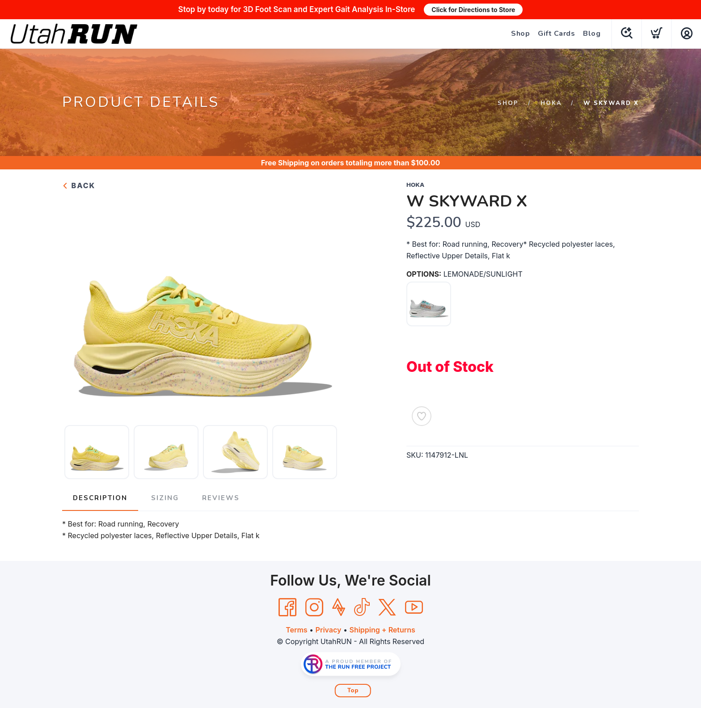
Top (353, 691)
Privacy (329, 629)
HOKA (551, 103)
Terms (296, 629)
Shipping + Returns (382, 629)
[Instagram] (314, 607)
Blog (591, 33)
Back (78, 185)
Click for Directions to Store (473, 9)
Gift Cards (556, 33)
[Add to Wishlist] (421, 416)
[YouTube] (414, 607)
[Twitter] (387, 607)
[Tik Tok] (362, 607)
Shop (520, 33)
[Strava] (339, 607)
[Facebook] (287, 607)
